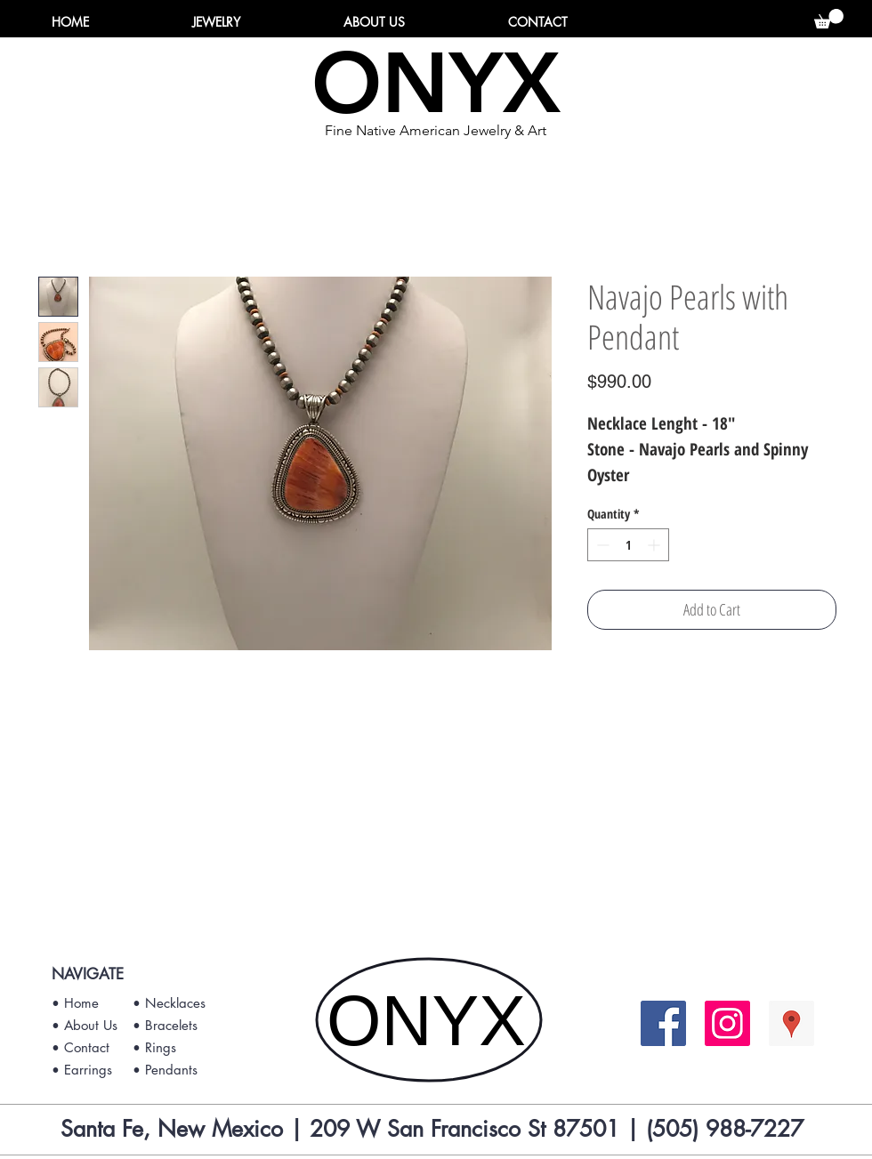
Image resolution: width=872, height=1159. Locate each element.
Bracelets (171, 1025)
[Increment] (655, 544)
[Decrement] (601, 544)
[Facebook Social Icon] (663, 1023)
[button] (829, 18)
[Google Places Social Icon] (791, 1023)
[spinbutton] (628, 544)
